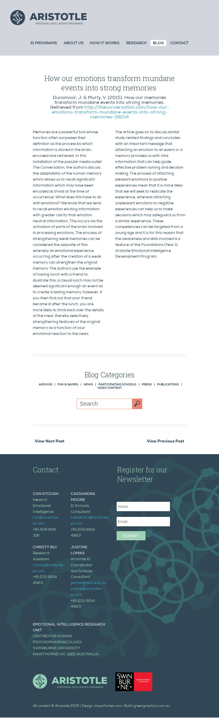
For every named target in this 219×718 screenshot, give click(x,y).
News (88, 384)
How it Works (104, 43)
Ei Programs (44, 43)
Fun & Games (68, 384)
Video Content (109, 388)
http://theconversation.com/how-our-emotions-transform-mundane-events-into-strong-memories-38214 (110, 113)
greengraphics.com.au (151, 706)
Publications (168, 384)
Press (147, 384)
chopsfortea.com (108, 706)
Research (136, 43)
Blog (158, 43)
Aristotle (62, 706)
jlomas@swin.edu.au (89, 583)
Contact (179, 43)
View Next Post (49, 442)
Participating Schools (117, 384)
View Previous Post (165, 442)
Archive (45, 384)
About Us (74, 43)
